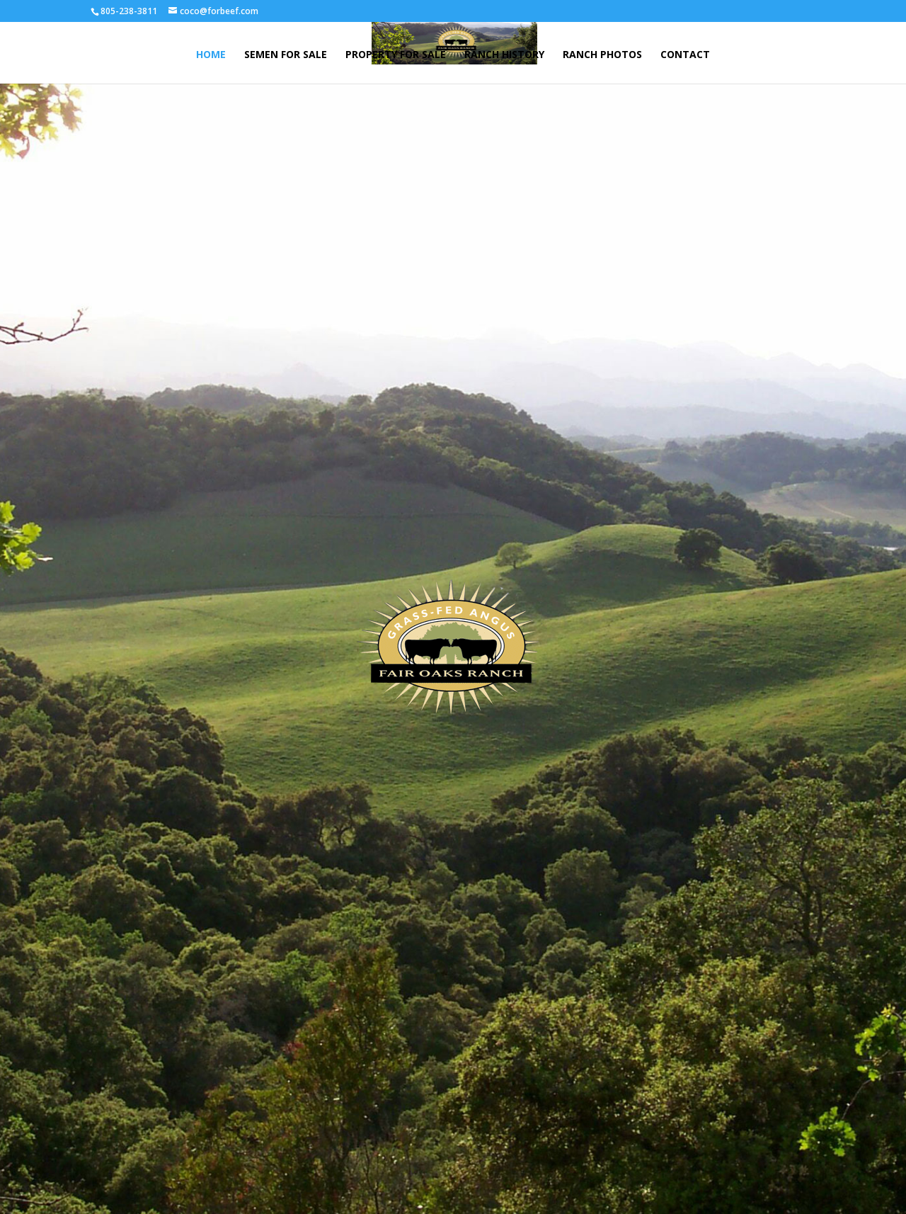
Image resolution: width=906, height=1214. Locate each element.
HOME (211, 55)
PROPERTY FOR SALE (395, 55)
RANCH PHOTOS (602, 55)
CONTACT (685, 55)
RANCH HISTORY (504, 55)
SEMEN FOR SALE (285, 55)
